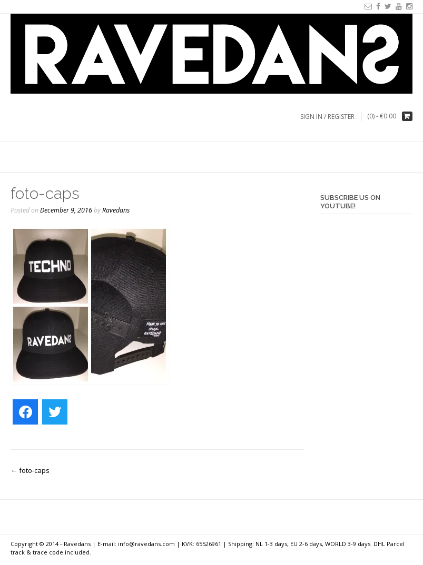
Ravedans (116, 210)
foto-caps (30, 470)
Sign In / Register (327, 116)
